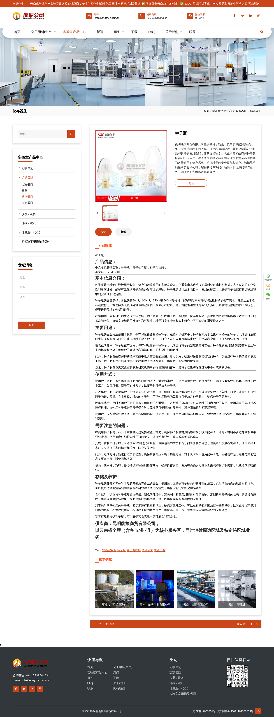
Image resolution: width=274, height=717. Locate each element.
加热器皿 (27, 202)
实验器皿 (27, 184)
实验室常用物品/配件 (35, 241)
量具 (24, 190)
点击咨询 (200, 17)
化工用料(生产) (41, 28)
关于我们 (171, 28)
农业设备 (159, 550)
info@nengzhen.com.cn (36, 680)
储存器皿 (255, 111)
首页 (17, 28)
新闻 (100, 28)
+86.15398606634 (157, 17)
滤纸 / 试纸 (29, 223)
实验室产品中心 (74, 28)
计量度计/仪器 (31, 232)
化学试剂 (27, 168)
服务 (117, 28)
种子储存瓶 (134, 550)
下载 (134, 28)
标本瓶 (241, 624)
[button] (164, 213)
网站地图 (119, 688)
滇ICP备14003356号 (203, 711)
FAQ (151, 28)
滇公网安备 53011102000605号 (235, 711)
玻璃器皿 (241, 111)
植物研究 (147, 550)
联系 (192, 28)
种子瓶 (121, 550)
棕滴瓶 (110, 624)
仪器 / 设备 (29, 214)
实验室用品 (109, 550)
